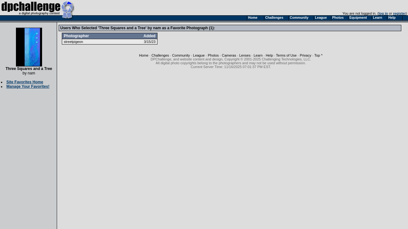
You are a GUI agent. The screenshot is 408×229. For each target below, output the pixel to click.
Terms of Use (286, 55)
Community (181, 55)
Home (143, 55)
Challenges (160, 55)
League (199, 55)
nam (31, 73)
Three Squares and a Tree (28, 67)
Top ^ (318, 55)
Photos (213, 55)
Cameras (229, 55)
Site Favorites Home (24, 82)
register (399, 13)
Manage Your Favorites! (27, 86)
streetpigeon (73, 42)
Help (269, 55)
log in (383, 13)
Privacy (305, 55)
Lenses (244, 55)
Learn (258, 55)
